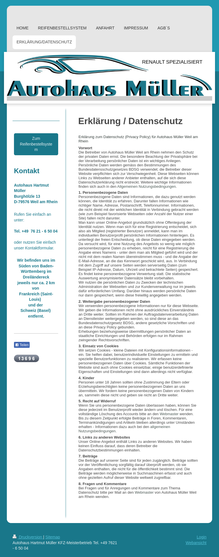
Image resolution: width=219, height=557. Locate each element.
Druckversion (28, 537)
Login (201, 537)
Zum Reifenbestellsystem (36, 144)
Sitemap (52, 537)
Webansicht (196, 542)
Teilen (22, 345)
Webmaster (169, 414)
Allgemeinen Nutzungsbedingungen (146, 186)
